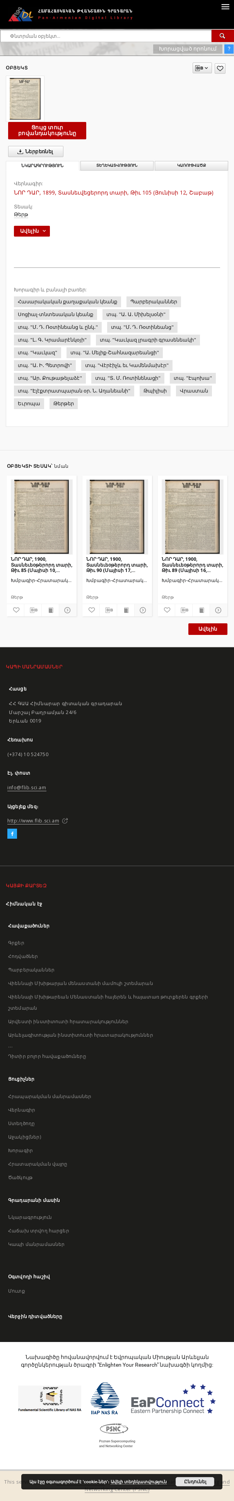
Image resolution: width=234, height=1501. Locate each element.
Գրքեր (16, 942)
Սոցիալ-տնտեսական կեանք (55, 314)
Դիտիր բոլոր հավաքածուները (47, 1056)
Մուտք (16, 1291)
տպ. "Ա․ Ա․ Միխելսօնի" (136, 314)
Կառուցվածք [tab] (191, 165)
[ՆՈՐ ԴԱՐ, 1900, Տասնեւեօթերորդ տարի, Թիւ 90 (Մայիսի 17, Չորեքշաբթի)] (117, 517)
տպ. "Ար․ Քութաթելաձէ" (50, 378)
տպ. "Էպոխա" (193, 378)
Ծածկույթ (20, 1177)
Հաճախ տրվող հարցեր (38, 1230)
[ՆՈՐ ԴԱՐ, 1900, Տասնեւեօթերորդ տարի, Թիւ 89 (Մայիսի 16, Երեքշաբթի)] (192, 517)
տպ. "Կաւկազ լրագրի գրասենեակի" (148, 340)
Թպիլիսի (155, 391)
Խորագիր (20, 1150)
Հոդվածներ (23, 956)
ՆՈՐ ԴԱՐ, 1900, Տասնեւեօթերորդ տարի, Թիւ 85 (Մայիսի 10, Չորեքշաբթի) (41, 564)
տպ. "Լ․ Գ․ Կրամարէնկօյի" (52, 340)
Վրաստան (194, 391)
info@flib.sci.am (26, 787)
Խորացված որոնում (188, 49)
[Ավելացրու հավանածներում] (220, 68)
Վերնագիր (21, 1110)
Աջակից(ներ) (24, 1137)
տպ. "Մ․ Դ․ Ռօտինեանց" (142, 327)
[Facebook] (12, 834)
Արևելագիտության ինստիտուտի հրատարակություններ (80, 1035)
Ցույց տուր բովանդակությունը (47, 130)
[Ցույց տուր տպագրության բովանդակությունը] (50, 610)
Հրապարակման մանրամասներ (49, 1096)
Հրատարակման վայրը (38, 1164)
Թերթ (21, 214)
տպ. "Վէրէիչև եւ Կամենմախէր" (127, 365)
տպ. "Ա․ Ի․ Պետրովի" (45, 365)
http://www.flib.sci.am (33, 820)
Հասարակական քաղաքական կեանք (67, 301)
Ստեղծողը (21, 1123)
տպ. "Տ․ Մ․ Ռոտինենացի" (128, 378)
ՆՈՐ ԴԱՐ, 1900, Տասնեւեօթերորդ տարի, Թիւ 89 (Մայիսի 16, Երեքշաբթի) (192, 564)
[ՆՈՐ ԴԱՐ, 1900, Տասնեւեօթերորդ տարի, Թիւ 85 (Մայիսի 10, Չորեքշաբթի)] (41, 517)
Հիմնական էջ (24, 903)
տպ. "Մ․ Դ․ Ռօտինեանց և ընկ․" (58, 327)
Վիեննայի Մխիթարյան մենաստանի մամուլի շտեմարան (80, 983)
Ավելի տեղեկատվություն (139, 1481)
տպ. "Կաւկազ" (37, 352)
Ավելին (207, 629)
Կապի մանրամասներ (36, 1244)
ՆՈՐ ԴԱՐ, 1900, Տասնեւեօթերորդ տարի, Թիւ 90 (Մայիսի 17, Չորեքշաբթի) (117, 564)
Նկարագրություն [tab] (42, 165)
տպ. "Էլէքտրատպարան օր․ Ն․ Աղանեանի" (74, 391)
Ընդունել (195, 1481)
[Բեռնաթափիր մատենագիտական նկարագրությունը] (32, 610)
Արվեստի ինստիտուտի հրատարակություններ (68, 1021)
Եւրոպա (29, 403)
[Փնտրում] (223, 36)
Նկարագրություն (30, 1217)
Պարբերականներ (153, 301)
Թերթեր (63, 403)
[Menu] (225, 6)
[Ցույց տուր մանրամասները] (66, 610)
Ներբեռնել (33, 152)
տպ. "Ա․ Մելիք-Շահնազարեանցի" (114, 352)
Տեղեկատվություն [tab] (116, 165)
